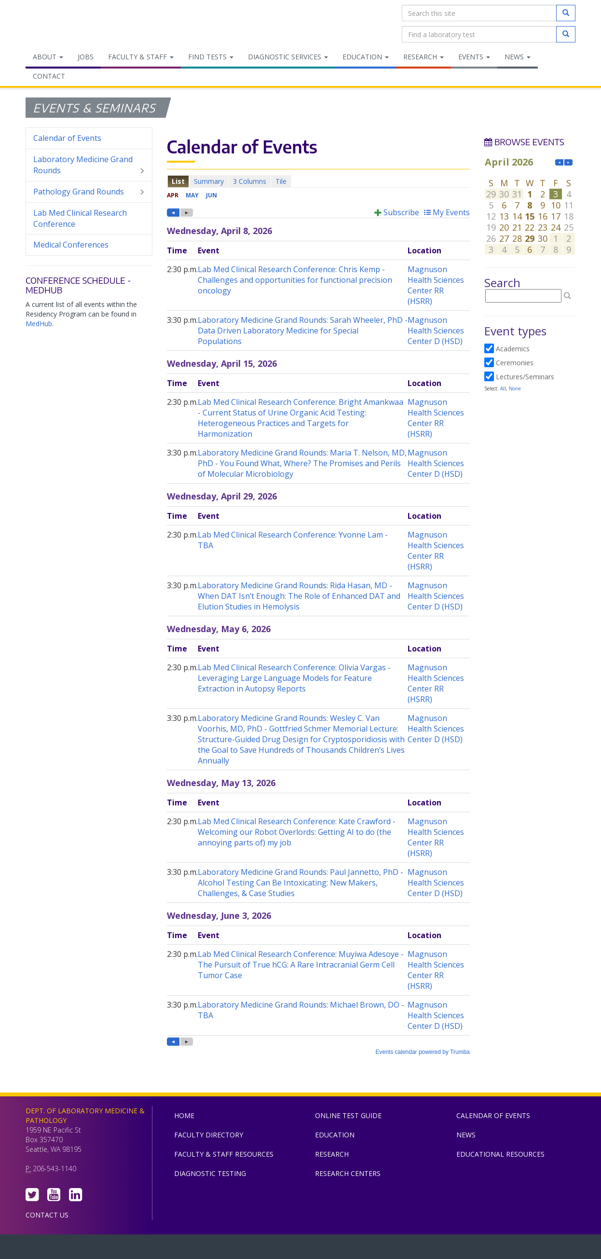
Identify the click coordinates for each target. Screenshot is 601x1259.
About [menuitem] (48, 56)
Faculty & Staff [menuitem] (141, 56)
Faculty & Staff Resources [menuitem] (223, 1154)
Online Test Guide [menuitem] (348, 1115)
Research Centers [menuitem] (348, 1173)
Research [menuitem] (423, 56)
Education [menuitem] (365, 56)
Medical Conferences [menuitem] (71, 244)
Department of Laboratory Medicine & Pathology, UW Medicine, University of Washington (75, 24)
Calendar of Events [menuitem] (67, 138)
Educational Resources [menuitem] (500, 1154)
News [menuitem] (518, 56)
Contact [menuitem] (49, 76)
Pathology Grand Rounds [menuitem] (89, 191)
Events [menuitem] (474, 56)
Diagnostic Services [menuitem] (288, 56)
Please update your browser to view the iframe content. (318, 181)
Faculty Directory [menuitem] (208, 1134)
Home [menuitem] (184, 1115)
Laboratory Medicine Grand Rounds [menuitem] (89, 165)
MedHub (39, 323)
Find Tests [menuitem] (210, 56)
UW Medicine (221, 1249)
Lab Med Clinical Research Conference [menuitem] (80, 218)
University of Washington (341, 1249)
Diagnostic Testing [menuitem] (210, 1173)
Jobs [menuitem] (86, 56)
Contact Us (47, 1214)
